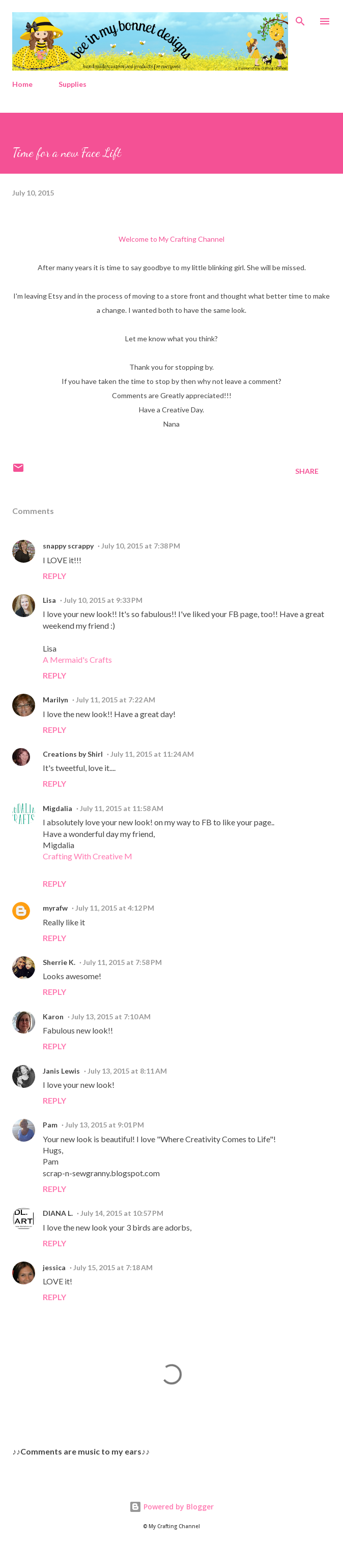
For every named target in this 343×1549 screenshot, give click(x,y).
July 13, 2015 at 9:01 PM (104, 1124)
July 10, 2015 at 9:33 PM (103, 600)
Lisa (49, 600)
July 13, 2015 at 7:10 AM (111, 1016)
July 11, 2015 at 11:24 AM (152, 754)
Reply (54, 575)
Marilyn (55, 699)
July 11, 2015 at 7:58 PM (122, 962)
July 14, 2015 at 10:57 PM (121, 1213)
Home (22, 84)
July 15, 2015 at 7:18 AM (113, 1267)
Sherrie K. (59, 962)
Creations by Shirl (73, 754)
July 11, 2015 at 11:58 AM (121, 808)
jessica (54, 1267)
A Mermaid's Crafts (77, 659)
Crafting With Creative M (87, 856)
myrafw (55, 907)
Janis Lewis (61, 1071)
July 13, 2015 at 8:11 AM (127, 1071)
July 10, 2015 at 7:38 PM (140, 545)
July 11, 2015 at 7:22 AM (115, 699)
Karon (53, 1016)
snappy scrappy (68, 545)
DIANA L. (58, 1213)
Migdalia (57, 808)
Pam (50, 1124)
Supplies (73, 84)
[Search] (300, 18)
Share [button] (307, 471)
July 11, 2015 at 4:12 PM (114, 907)
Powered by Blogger (171, 1506)
